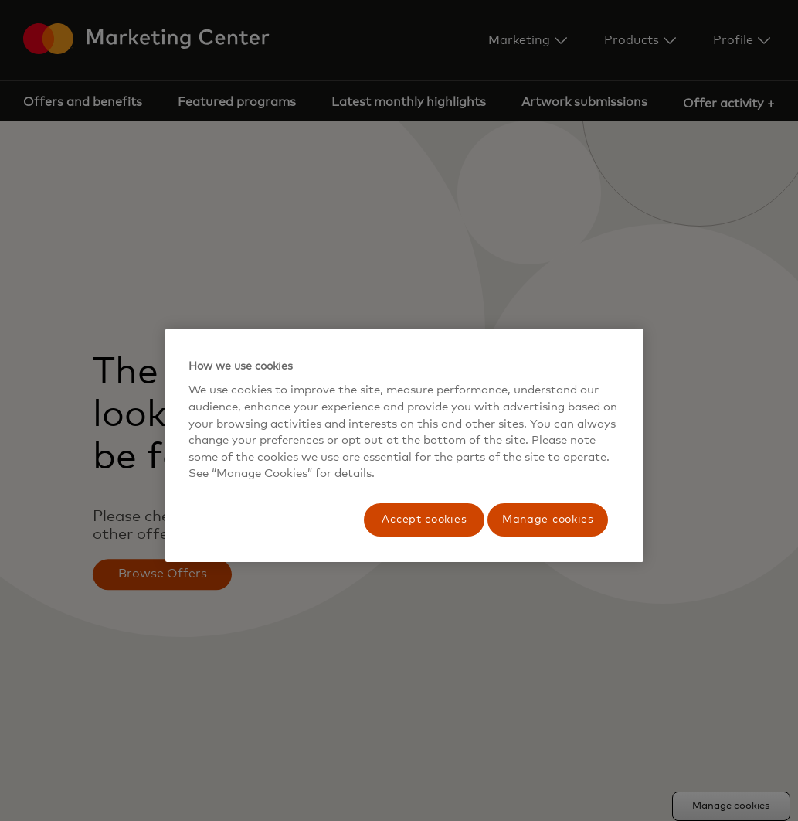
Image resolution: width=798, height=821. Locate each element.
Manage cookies (548, 519)
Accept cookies (424, 519)
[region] (404, 446)
